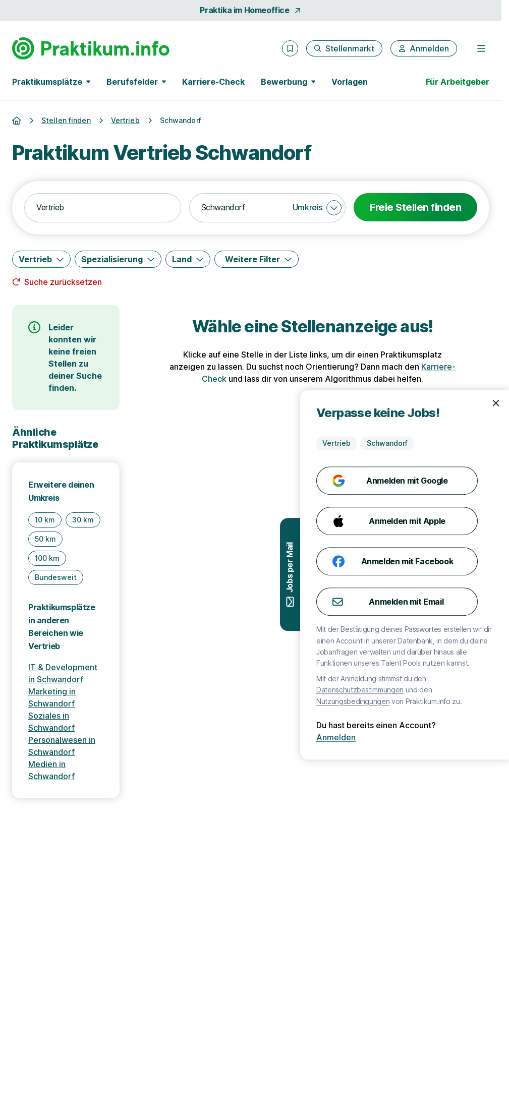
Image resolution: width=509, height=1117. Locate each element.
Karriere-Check (213, 82)
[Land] (187, 259)
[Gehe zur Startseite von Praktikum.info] (90, 48)
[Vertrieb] (41, 259)
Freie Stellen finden (415, 207)
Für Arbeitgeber (457, 82)
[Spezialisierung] (118, 259)
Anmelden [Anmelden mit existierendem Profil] (477, 737)
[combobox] (102, 207)
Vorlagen (349, 82)
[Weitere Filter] (256, 259)
